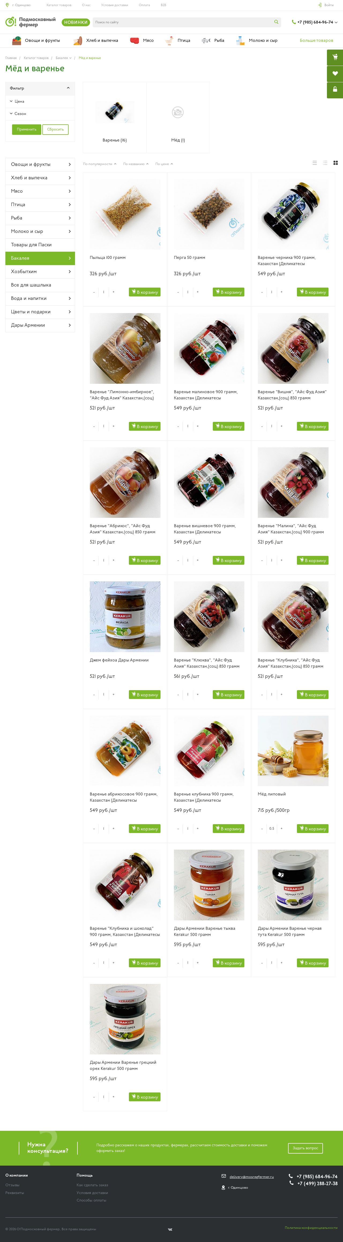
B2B (163, 5)
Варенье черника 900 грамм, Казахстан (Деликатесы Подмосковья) (287, 261)
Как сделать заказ (92, 1185)
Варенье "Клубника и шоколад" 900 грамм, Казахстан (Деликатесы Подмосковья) (125, 932)
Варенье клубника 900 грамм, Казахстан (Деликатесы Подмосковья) (204, 797)
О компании (16, 1176)
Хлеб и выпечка (41, 178)
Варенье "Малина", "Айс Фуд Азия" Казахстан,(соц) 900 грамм (291, 529)
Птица (41, 204)
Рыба (41, 218)
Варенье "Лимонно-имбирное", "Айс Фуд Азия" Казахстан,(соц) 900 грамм (122, 395)
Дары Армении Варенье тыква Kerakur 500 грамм (204, 932)
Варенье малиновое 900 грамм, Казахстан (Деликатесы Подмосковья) (206, 395)
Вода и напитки (41, 298)
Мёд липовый (272, 794)
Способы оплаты (91, 1201)
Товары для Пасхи (31, 245)
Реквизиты (14, 1193)
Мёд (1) (178, 140)
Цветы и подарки (41, 312)
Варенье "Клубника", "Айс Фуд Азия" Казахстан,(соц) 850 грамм (290, 663)
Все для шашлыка (31, 285)
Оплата (144, 5)
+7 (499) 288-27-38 (317, 1184)
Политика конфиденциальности (311, 1228)
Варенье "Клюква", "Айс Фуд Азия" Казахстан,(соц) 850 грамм (207, 663)
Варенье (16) (115, 140)
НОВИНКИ (76, 22)
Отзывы (12, 1185)
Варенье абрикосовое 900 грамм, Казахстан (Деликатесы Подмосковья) (124, 797)
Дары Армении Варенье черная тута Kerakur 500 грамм (290, 932)
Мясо (41, 191)
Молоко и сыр (41, 231)
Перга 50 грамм (189, 258)
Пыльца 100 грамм (108, 258)
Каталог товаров (59, 5)
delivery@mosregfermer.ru (252, 1177)
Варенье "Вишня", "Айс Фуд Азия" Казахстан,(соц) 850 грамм (292, 395)
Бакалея (41, 258)
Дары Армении (41, 325)
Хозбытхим (41, 271)
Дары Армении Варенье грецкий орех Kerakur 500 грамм (123, 1066)
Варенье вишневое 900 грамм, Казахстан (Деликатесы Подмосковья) (205, 529)
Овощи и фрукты (41, 164)
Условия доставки (114, 5)
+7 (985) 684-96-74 (315, 22)
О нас (86, 5)
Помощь (85, 1176)
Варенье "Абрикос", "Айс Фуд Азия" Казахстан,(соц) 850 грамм (122, 529)
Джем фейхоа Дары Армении (119, 660)
